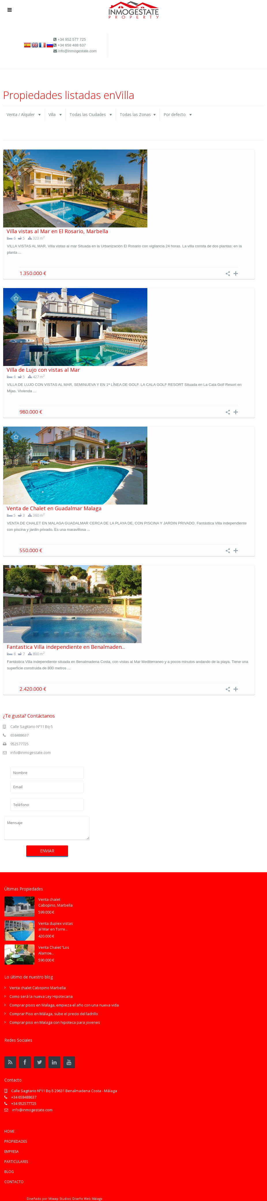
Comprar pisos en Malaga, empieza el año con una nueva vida (64, 1005)
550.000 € (31, 550)
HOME (9, 1131)
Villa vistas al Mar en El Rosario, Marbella (57, 231)
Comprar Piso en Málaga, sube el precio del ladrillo (54, 1013)
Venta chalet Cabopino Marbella (38, 987)
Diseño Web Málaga (87, 1198)
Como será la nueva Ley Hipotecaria (41, 996)
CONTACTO (14, 1181)
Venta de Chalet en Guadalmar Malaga (54, 508)
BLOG (9, 1171)
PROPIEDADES (15, 1141)
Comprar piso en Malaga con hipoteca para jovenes (55, 1022)
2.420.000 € (33, 689)
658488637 (19, 735)
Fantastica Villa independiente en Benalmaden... (66, 646)
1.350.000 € (33, 273)
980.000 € (31, 411)
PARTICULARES (16, 1161)
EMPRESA (11, 1151)
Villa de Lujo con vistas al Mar (43, 369)
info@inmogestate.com (30, 752)
